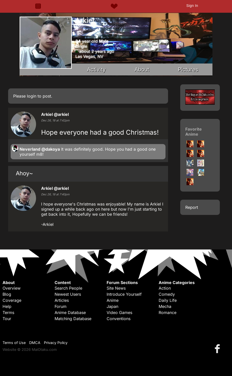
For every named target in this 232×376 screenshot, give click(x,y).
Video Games (119, 312)
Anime (113, 300)
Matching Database (73, 318)
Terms (8, 312)
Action (165, 288)
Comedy (167, 294)
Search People (68, 288)
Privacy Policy (56, 342)
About (142, 69)
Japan (112, 306)
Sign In (192, 6)
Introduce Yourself (124, 294)
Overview (12, 288)
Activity (96, 69)
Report (191, 207)
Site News (116, 288)
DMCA (34, 342)
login (31, 96)
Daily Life (168, 300)
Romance (167, 312)
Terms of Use (14, 342)
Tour (7, 318)
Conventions (118, 318)
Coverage (12, 300)
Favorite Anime (193, 132)
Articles (62, 300)
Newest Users (68, 294)
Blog (7, 294)
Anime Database (70, 312)
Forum (61, 306)
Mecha (165, 306)
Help (7, 306)
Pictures (188, 69)
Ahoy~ (24, 173)
